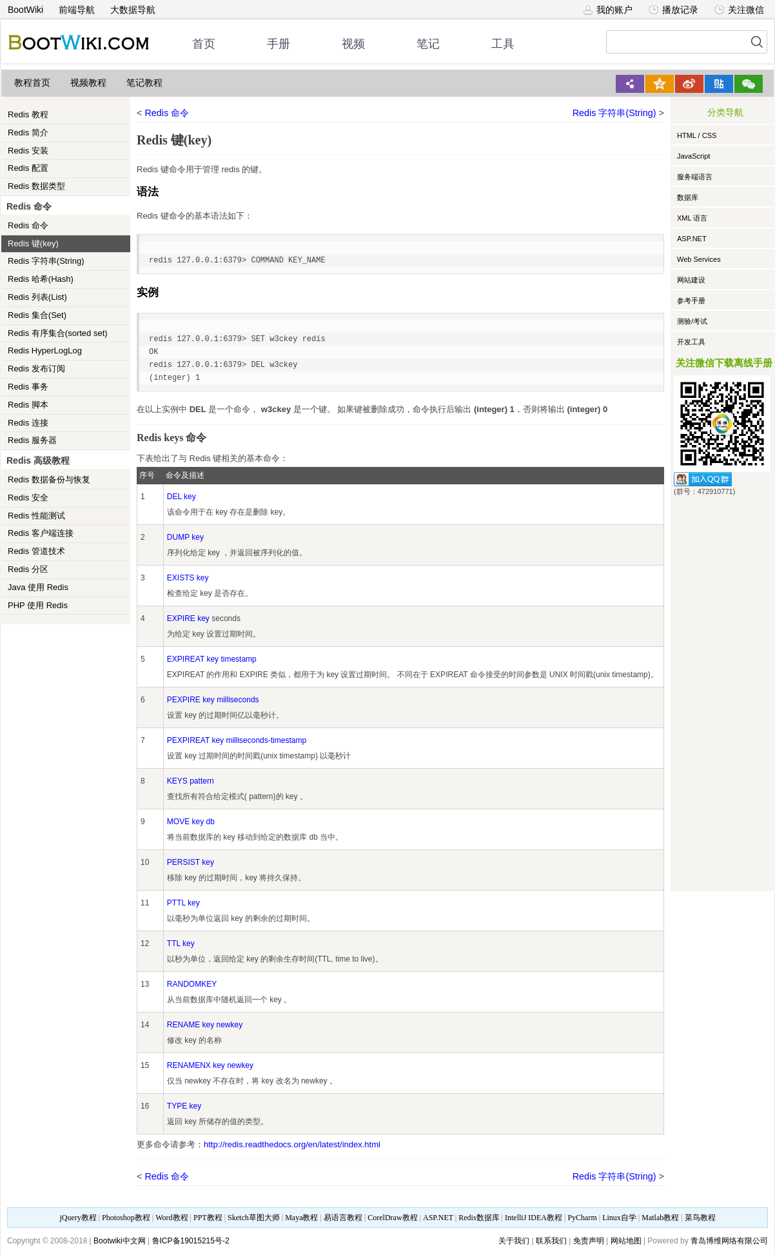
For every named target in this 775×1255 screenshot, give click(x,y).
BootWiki (25, 10)
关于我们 (513, 1240)
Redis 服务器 (32, 440)
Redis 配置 (28, 168)
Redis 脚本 (28, 405)
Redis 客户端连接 (41, 533)
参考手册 (691, 300)
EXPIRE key (188, 618)
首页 (203, 43)
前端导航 (77, 10)
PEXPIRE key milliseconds (213, 699)
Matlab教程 (660, 1217)
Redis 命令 (28, 225)
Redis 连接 (28, 423)
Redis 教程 (28, 114)
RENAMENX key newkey (210, 1065)
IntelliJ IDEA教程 (533, 1217)
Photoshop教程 (126, 1217)
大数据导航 (132, 10)
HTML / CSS (696, 135)
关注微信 (739, 10)
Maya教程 (301, 1217)
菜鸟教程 (700, 1217)
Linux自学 (619, 1217)
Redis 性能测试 (36, 515)
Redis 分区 (28, 569)
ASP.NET (692, 238)
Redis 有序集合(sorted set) (58, 333)
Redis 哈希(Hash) (41, 279)
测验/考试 (692, 321)
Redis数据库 (478, 1217)
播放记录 (673, 10)
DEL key (181, 496)
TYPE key (184, 1106)
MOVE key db (191, 821)
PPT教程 (207, 1217)
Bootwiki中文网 (119, 1240)
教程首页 (32, 83)
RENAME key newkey (204, 1024)
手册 (278, 43)
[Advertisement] (722, 691)
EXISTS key (188, 577)
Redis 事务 (28, 386)
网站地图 (626, 1240)
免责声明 (588, 1240)
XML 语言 (692, 218)
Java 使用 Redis (38, 587)
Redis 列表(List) (37, 297)
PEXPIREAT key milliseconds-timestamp (236, 740)
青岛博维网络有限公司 (729, 1240)
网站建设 (691, 280)
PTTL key (183, 902)
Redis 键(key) (33, 243)
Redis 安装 (28, 150)
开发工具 (691, 342)
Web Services (699, 259)
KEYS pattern (190, 781)
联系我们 (551, 1240)
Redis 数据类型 (36, 186)
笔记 (428, 43)
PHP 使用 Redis (38, 605)
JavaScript (693, 156)
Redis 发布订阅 (36, 368)
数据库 (687, 197)
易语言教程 (343, 1217)
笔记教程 (144, 83)
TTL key (181, 943)
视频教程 (88, 83)
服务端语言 (694, 177)
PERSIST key (190, 862)
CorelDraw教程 (392, 1217)
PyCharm (581, 1217)
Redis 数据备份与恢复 (49, 479)
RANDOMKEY (192, 984)
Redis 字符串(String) (46, 261)
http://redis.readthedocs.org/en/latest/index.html (292, 1144)
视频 (353, 43)
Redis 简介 (28, 132)
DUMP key (185, 537)
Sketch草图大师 (254, 1217)
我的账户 (608, 10)
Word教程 (171, 1217)
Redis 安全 (28, 497)
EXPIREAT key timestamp (212, 659)
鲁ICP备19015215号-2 (191, 1240)
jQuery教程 (77, 1217)
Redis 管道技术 (36, 551)
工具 (503, 43)
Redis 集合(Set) (37, 315)
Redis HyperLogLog (45, 350)
